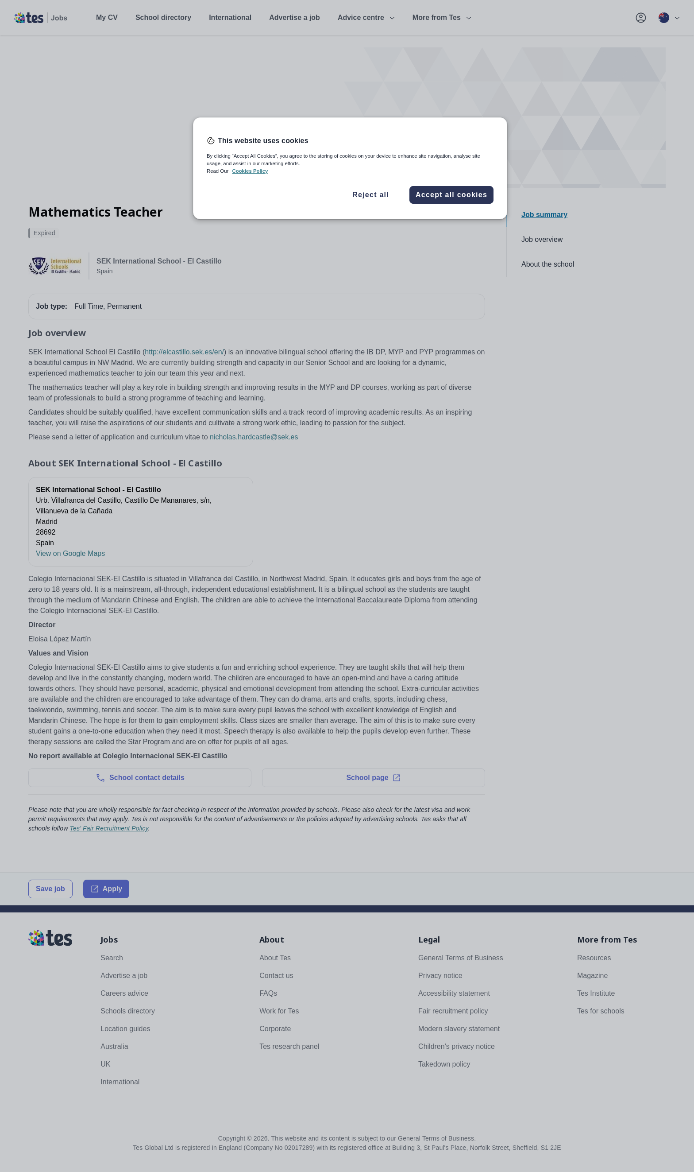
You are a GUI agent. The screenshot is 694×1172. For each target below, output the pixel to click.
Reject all (370, 194)
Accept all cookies (451, 194)
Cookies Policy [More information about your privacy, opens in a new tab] (250, 171)
